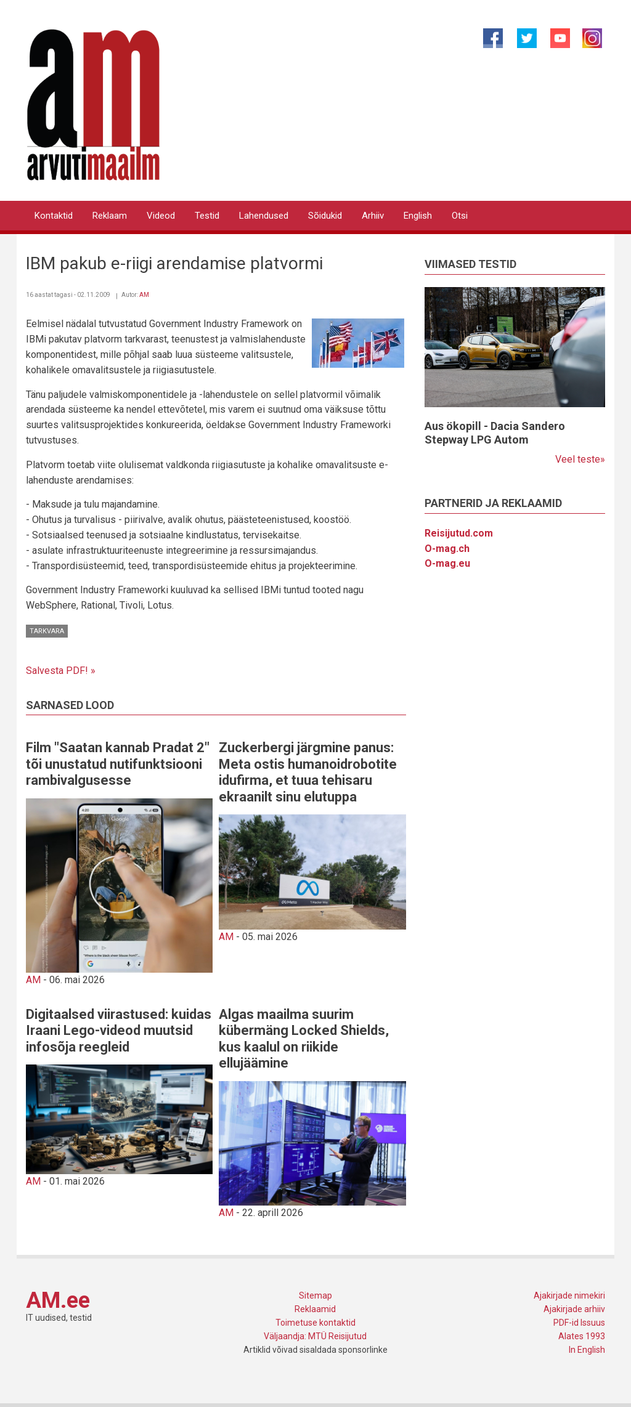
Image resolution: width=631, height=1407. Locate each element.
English (418, 215)
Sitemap (315, 1295)
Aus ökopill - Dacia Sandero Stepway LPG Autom (495, 433)
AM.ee (58, 1300)
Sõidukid (325, 215)
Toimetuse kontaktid (315, 1323)
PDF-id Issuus (579, 1323)
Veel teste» (580, 459)
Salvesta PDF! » (61, 670)
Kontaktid (54, 215)
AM (144, 294)
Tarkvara (47, 631)
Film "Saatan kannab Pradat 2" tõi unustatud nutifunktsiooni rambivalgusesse (118, 764)
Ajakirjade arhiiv (574, 1309)
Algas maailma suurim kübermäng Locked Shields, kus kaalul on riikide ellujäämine (304, 1039)
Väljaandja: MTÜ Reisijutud (315, 1336)
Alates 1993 (581, 1336)
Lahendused (263, 215)
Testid (207, 215)
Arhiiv (373, 215)
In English (587, 1350)
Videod (161, 215)
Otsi (460, 215)
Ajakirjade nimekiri (569, 1295)
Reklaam (109, 215)
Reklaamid (315, 1309)
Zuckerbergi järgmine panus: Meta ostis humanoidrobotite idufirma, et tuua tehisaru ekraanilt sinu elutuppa (308, 772)
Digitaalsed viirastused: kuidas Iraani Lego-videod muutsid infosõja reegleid (118, 1031)
